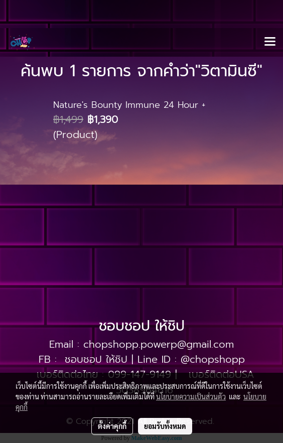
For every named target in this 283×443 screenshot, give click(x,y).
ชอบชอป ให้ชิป (96, 359)
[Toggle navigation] (270, 42)
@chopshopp (213, 359)
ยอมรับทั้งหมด (165, 425)
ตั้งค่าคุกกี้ (112, 425)
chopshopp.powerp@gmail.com (158, 344)
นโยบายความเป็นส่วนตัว (191, 396)
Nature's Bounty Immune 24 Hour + (129, 105)
